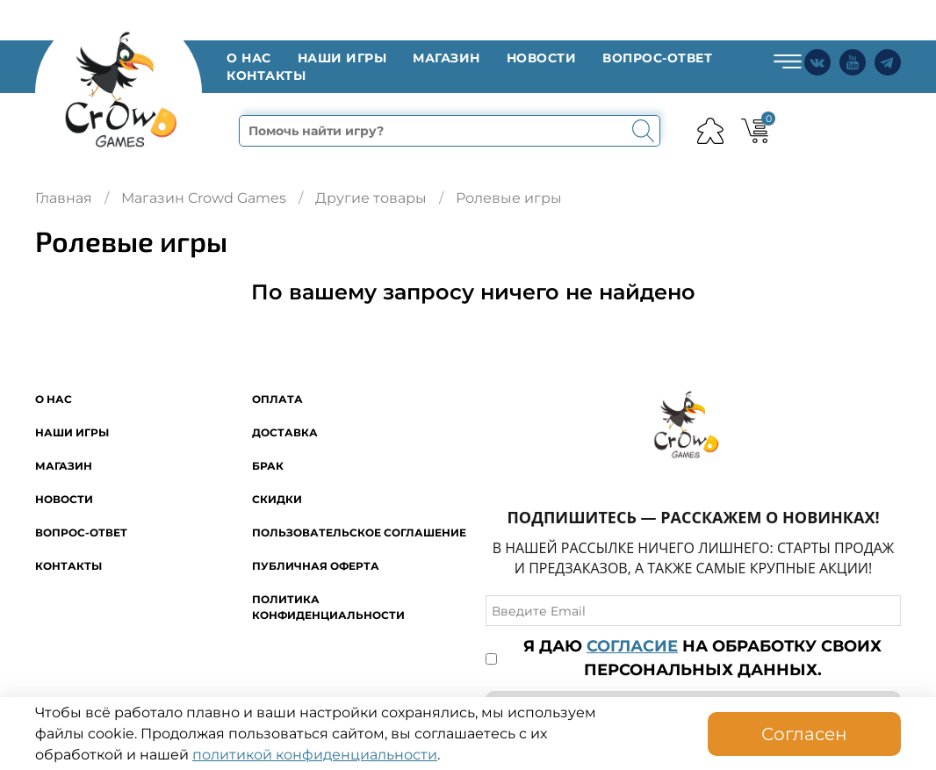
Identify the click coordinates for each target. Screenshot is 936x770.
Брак (268, 465)
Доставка (285, 432)
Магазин (446, 58)
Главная (63, 198)
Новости (542, 58)
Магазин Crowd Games (203, 198)
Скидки (277, 499)
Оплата (277, 399)
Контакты (266, 75)
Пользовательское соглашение (359, 532)
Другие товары (371, 198)
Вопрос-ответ (657, 58)
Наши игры (342, 58)
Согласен (804, 734)
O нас (249, 58)
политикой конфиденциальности (314, 754)
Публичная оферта (315, 565)
